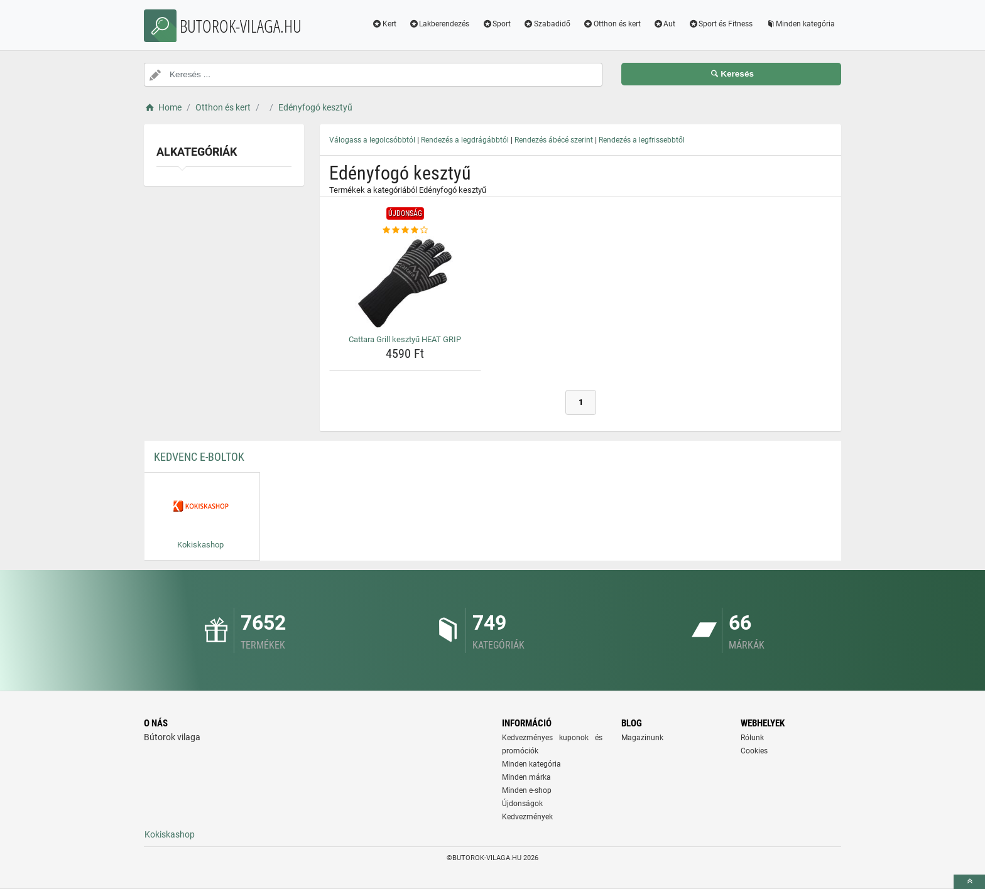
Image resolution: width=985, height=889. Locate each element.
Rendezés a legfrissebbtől (642, 140)
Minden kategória (800, 23)
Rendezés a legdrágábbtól (465, 140)
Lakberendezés (439, 23)
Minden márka (526, 777)
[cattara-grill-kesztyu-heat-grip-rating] (405, 230)
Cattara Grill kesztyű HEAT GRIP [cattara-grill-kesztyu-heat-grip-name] (405, 339)
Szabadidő (546, 23)
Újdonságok (522, 803)
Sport (496, 23)
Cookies (754, 750)
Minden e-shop (527, 790)
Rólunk (752, 737)
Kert (384, 23)
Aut (664, 23)
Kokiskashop (169, 834)
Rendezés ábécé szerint (553, 140)
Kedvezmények (527, 816)
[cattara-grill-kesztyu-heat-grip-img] (405, 283)
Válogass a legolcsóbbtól (372, 140)
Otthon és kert (612, 23)
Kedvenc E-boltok (199, 456)
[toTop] (969, 882)
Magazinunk (642, 737)
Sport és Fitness (720, 23)
